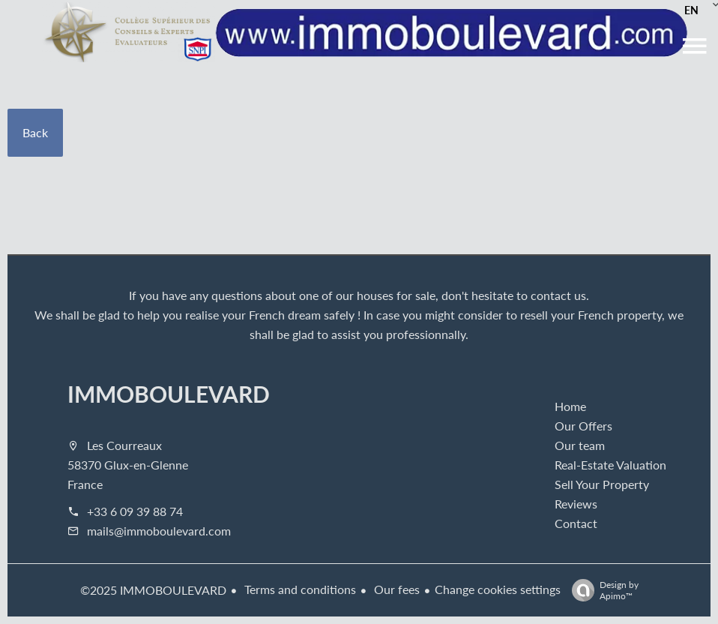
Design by (601, 590)
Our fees (395, 589)
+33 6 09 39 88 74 (135, 511)
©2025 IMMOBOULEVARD (153, 589)
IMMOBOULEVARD (168, 394)
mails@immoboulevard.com (159, 530)
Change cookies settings (498, 589)
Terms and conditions (298, 589)
